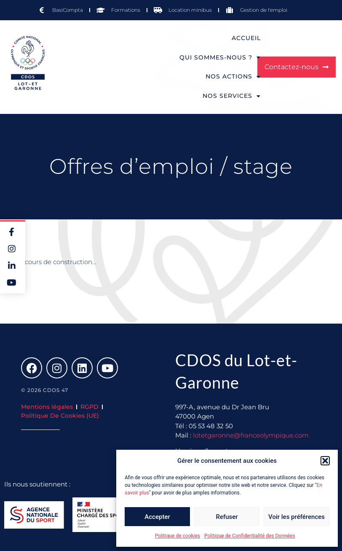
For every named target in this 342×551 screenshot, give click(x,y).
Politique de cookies (177, 536)
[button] (325, 460)
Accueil (246, 38)
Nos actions (233, 77)
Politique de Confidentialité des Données (249, 536)
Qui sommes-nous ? (220, 57)
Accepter (157, 517)
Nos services (232, 96)
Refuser (227, 517)
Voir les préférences (296, 517)
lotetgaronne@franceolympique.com (251, 435)
